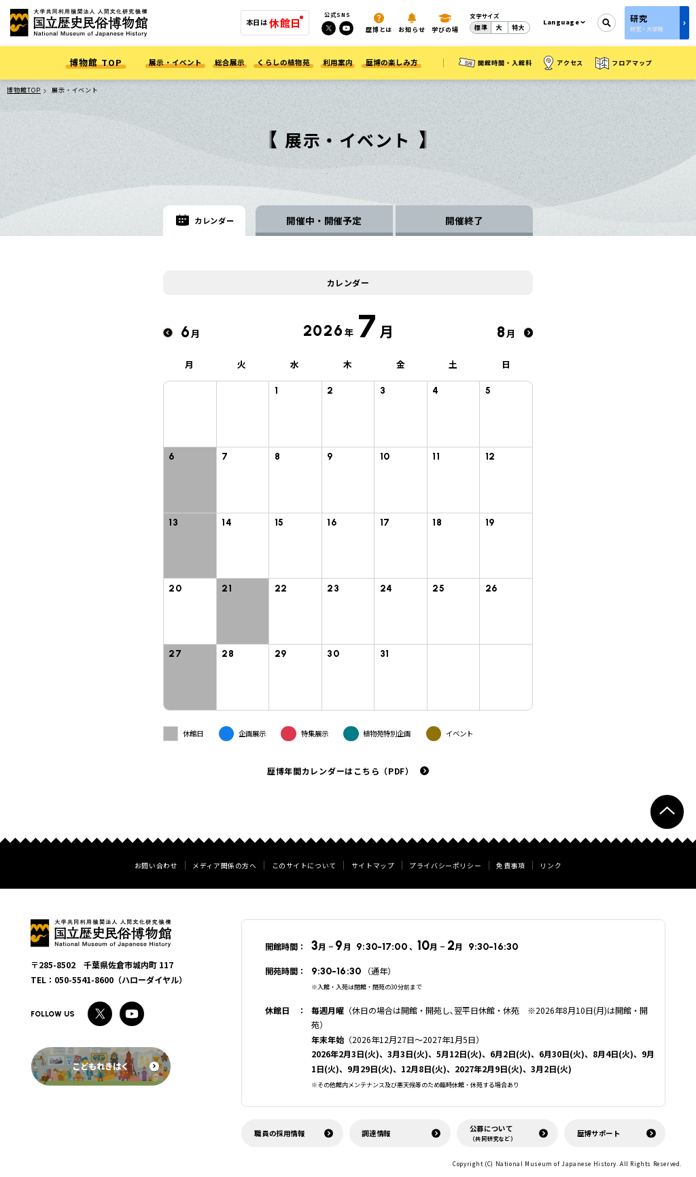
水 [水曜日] (295, 366)
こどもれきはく (115, 1066)
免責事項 (510, 866)
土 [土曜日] (453, 366)
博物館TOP (23, 90)
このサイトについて (304, 866)
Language (561, 22)
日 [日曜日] (506, 366)
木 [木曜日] (348, 366)
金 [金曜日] (401, 366)
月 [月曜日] (189, 366)
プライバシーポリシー (445, 866)
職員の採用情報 (279, 1133)
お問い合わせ (156, 866)
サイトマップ (373, 866)
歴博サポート (599, 1133)
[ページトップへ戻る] (667, 811)
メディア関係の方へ (224, 866)
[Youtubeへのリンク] (346, 28)
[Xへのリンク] (328, 28)
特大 (518, 27)
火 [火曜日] (242, 366)
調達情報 (376, 1133)
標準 (481, 27)
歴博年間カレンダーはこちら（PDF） (340, 773)
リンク (550, 866)
